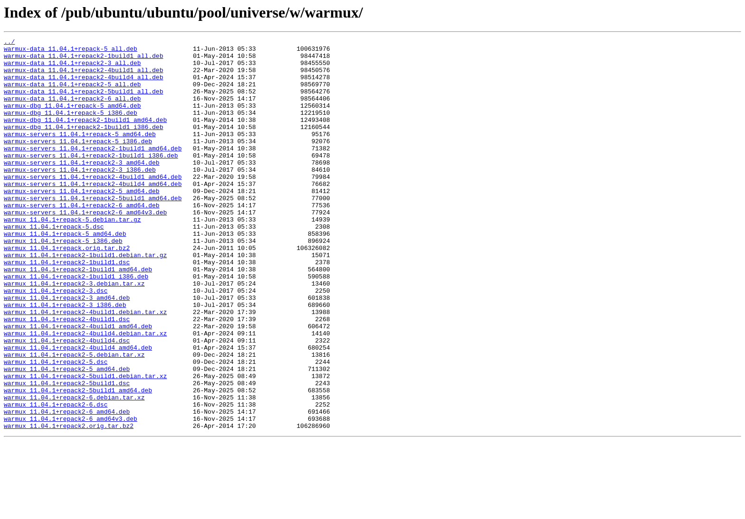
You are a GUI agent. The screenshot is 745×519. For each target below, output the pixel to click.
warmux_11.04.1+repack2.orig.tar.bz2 (69, 504)
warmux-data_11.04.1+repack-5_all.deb (70, 51)
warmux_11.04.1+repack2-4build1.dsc (67, 375)
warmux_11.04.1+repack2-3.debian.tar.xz (74, 333)
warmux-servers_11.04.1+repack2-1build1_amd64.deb (92, 171)
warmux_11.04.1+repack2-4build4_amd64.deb (78, 410)
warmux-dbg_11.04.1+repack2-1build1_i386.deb (83, 145)
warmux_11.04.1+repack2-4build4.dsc (67, 401)
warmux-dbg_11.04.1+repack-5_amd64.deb (72, 119)
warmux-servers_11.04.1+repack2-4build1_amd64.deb (92, 205)
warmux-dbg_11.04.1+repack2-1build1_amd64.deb (85, 136)
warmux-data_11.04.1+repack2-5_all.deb (72, 94)
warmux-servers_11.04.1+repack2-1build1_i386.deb (91, 179)
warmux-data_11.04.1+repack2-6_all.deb (72, 111)
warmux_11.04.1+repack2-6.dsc (55, 478)
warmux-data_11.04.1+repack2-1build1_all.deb (83, 60)
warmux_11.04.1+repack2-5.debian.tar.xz (74, 418)
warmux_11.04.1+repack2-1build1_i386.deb (76, 324)
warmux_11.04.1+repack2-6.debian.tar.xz (74, 469)
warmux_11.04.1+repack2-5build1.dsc (67, 452)
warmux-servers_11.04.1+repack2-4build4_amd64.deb (92, 213)
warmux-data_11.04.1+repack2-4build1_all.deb (83, 77)
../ (9, 42)
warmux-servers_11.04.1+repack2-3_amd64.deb (82, 188)
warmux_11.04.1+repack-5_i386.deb (63, 282)
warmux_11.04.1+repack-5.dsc (54, 264)
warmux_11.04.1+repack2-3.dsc (55, 341)
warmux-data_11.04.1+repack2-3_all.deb (72, 68)
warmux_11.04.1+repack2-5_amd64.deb (67, 435)
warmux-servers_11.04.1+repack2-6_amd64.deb (82, 239)
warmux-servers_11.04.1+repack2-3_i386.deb (80, 196)
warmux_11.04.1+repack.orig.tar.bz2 (67, 290)
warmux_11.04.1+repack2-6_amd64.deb (67, 486)
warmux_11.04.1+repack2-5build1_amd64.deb (78, 461)
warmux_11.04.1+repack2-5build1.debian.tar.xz (85, 444)
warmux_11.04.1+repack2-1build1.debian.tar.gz (85, 299)
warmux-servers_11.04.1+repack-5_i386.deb (78, 162)
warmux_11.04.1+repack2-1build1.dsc (67, 307)
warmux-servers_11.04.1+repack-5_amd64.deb (80, 153)
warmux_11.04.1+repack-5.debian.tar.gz (72, 256)
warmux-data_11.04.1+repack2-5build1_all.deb (83, 102)
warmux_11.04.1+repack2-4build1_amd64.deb (78, 384)
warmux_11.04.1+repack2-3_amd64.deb (67, 350)
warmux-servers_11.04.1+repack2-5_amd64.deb (82, 222)
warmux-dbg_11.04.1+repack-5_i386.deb (70, 128)
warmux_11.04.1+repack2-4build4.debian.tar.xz (85, 393)
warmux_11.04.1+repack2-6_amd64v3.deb (70, 495)
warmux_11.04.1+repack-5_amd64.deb (65, 273)
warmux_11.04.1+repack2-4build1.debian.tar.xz (85, 367)
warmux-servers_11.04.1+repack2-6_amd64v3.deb (85, 247)
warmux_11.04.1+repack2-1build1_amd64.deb (78, 316)
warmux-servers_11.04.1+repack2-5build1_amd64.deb (92, 230)
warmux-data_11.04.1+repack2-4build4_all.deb (83, 85)
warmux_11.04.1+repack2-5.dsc (55, 427)
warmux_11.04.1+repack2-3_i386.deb (65, 358)
